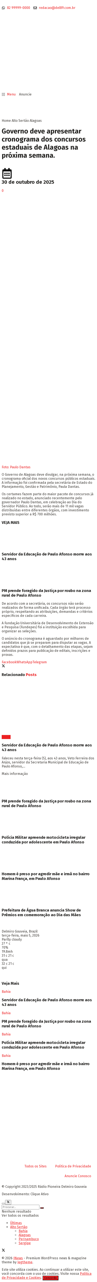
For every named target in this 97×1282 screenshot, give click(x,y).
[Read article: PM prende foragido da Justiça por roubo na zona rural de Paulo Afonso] (48, 574)
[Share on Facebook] (9, 662)
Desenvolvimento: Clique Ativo (25, 1194)
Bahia (6, 737)
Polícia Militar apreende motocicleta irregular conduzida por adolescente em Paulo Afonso (43, 839)
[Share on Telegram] (39, 662)
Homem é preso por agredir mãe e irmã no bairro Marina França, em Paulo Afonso (46, 876)
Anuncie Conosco (78, 1176)
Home (6, 121)
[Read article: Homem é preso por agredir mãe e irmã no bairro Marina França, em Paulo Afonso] (48, 858)
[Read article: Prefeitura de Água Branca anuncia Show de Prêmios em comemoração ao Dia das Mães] (48, 894)
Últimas (16, 1223)
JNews (18, 1258)
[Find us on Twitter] (3, 1251)
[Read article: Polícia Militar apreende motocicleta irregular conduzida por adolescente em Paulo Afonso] (48, 821)
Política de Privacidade (73, 1166)
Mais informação (15, 774)
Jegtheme (24, 1262)
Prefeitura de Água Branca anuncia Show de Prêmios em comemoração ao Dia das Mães (41, 912)
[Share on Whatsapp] (24, 662)
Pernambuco (29, 1239)
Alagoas (36, 121)
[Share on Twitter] (3, 666)
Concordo (50, 1278)
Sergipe (25, 1243)
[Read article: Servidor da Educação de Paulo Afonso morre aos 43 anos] (48, 538)
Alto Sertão (20, 121)
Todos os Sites (35, 1166)
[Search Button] (42, 1208)
